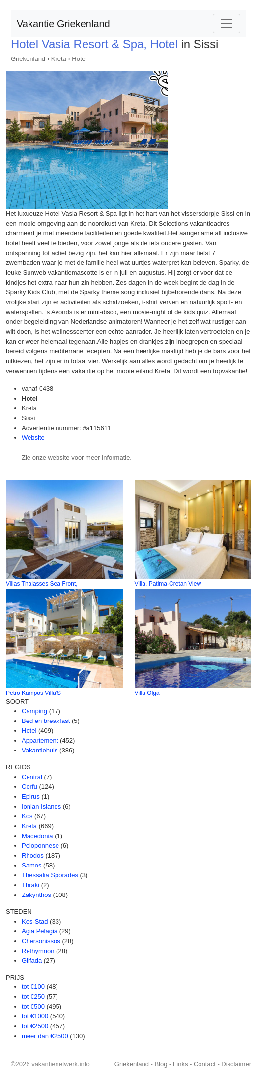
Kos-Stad (35, 921)
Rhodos (33, 855)
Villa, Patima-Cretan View (168, 583)
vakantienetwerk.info (60, 1064)
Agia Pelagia (39, 931)
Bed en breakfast (46, 720)
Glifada (32, 960)
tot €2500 (35, 1026)
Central (32, 776)
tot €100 (33, 986)
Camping (34, 711)
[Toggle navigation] (226, 23)
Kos (27, 816)
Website (33, 437)
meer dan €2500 (45, 1036)
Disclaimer (236, 1064)
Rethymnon (38, 950)
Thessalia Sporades (50, 875)
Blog (160, 1064)
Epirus (31, 796)
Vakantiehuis (39, 750)
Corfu (29, 786)
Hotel (79, 58)
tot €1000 (35, 1016)
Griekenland (28, 58)
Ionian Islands (41, 806)
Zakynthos (36, 894)
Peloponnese (40, 845)
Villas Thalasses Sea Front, (42, 583)
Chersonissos (41, 941)
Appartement (40, 740)
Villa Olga (147, 693)
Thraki (30, 885)
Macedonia (37, 835)
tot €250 (33, 996)
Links (180, 1064)
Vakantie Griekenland (63, 23)
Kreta (58, 58)
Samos (31, 865)
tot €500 (33, 1006)
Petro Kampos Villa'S (33, 693)
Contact (205, 1064)
